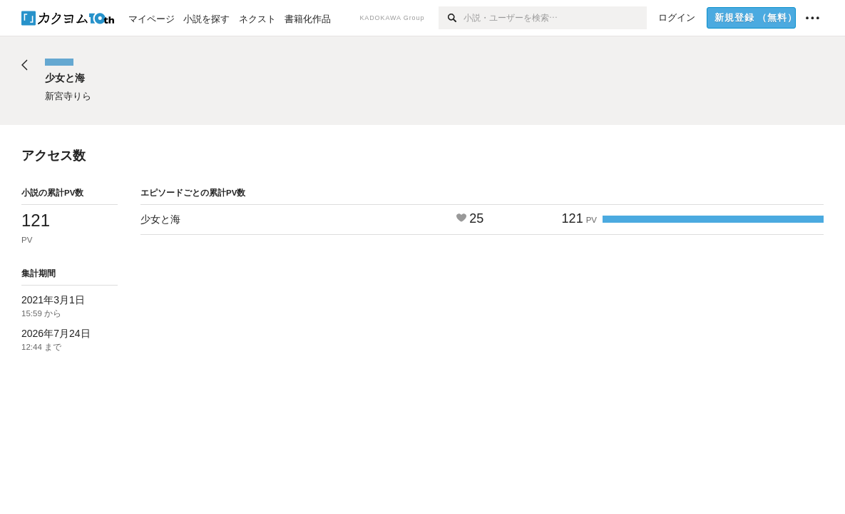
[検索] (451, 17)
